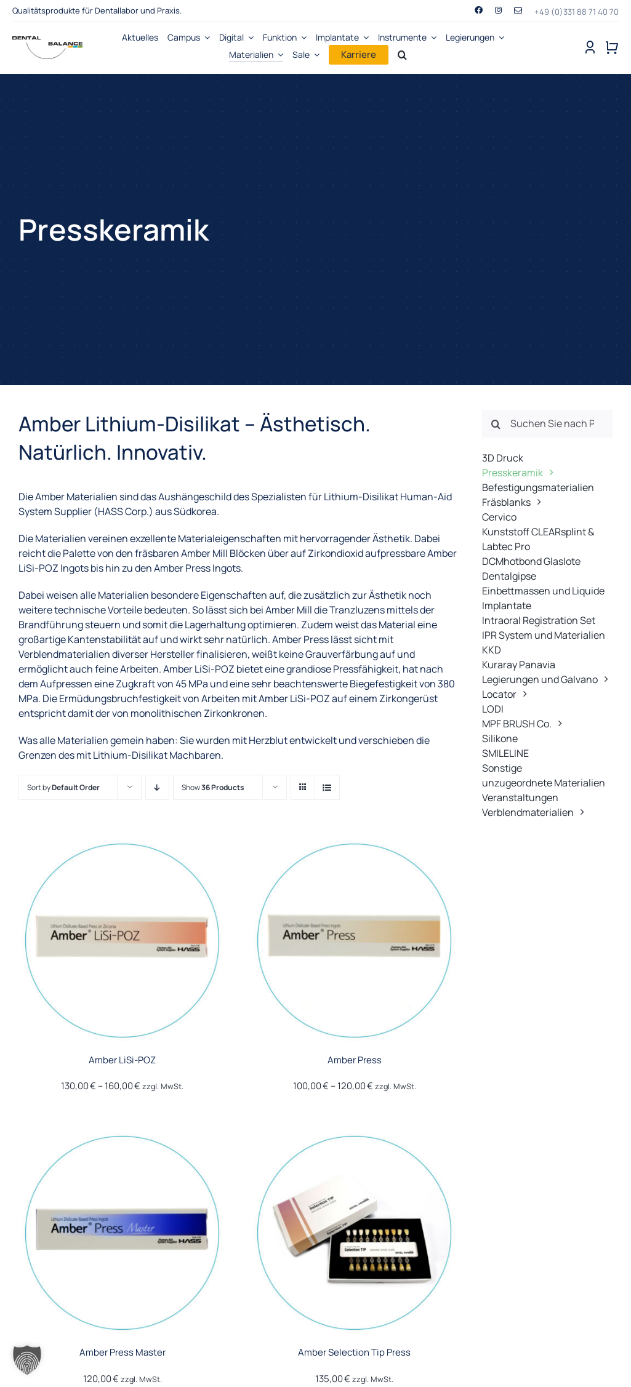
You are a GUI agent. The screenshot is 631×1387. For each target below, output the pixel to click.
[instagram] (498, 10)
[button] (27, 1360)
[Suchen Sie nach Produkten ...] (547, 424)
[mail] (518, 11)
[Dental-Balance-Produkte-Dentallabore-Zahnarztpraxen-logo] (47, 41)
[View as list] (327, 787)
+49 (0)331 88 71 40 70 (576, 11)
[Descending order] (157, 787)
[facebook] (479, 10)
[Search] (402, 55)
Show (213, 787)
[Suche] (496, 424)
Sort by (63, 787)
